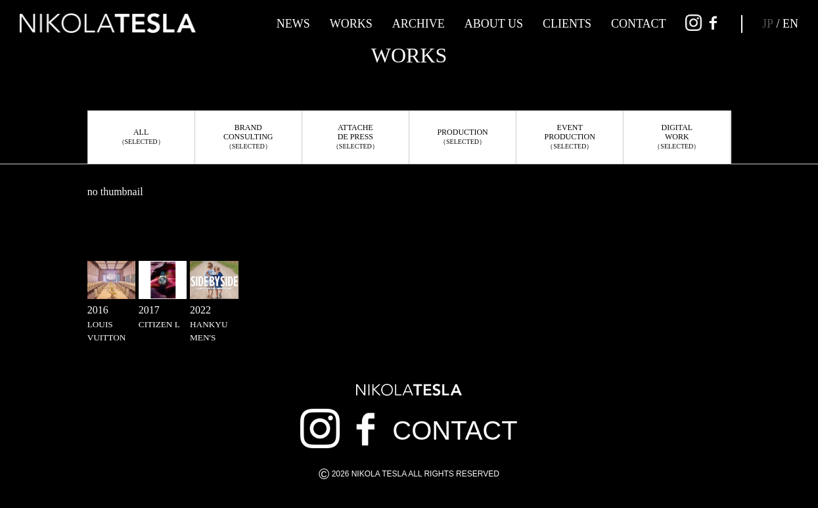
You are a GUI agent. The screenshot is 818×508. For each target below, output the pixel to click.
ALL (141, 136)
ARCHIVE (418, 23)
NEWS (293, 23)
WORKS (351, 23)
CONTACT (638, 23)
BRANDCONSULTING (248, 136)
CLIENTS (567, 23)
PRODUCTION (462, 136)
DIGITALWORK (677, 136)
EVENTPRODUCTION (570, 136)
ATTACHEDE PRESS (355, 136)
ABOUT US (494, 23)
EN (790, 23)
